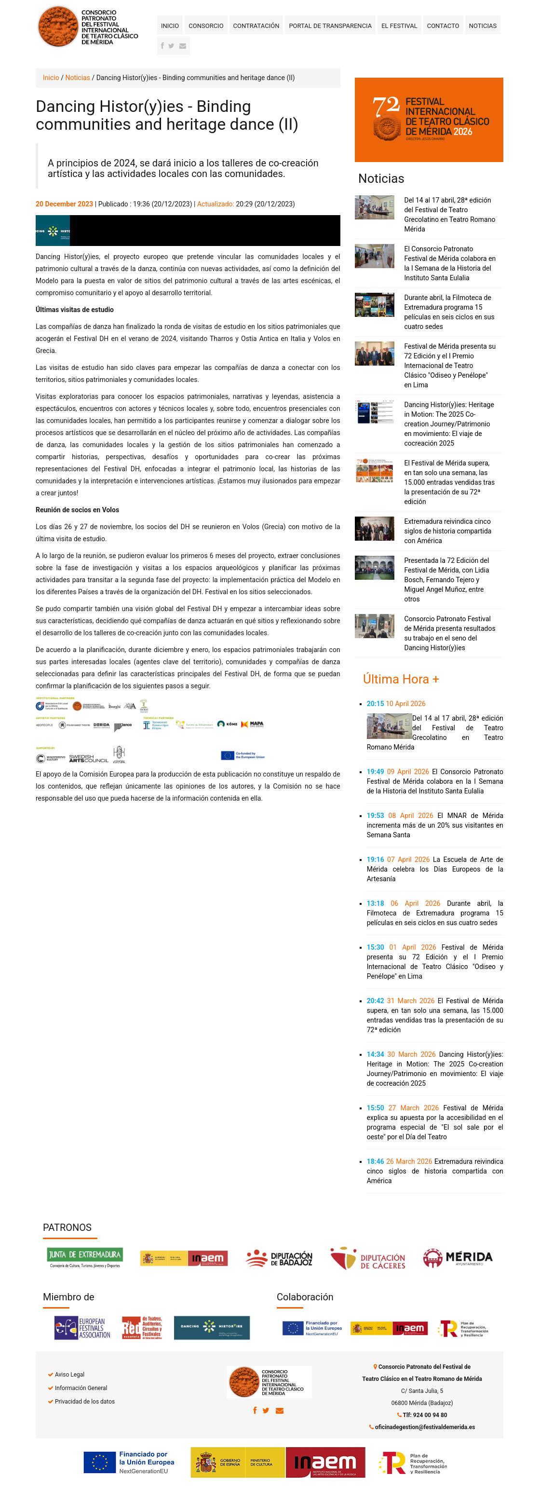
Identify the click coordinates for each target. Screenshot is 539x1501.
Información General (81, 1388)
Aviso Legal (69, 1374)
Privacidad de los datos (85, 1401)
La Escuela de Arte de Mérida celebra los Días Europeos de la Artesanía (435, 869)
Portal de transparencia (330, 25)
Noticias (483, 25)
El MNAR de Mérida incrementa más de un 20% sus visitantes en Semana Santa (435, 825)
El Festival (399, 25)
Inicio (170, 25)
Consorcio (206, 25)
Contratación (256, 25)
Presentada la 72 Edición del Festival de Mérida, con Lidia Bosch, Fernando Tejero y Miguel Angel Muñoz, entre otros (446, 580)
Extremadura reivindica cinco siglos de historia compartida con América (447, 531)
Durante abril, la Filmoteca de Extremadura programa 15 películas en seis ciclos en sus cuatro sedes (435, 913)
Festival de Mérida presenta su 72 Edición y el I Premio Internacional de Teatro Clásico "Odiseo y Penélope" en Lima (450, 365)
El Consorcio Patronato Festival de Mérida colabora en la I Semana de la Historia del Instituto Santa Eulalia (435, 781)
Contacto (443, 25)
